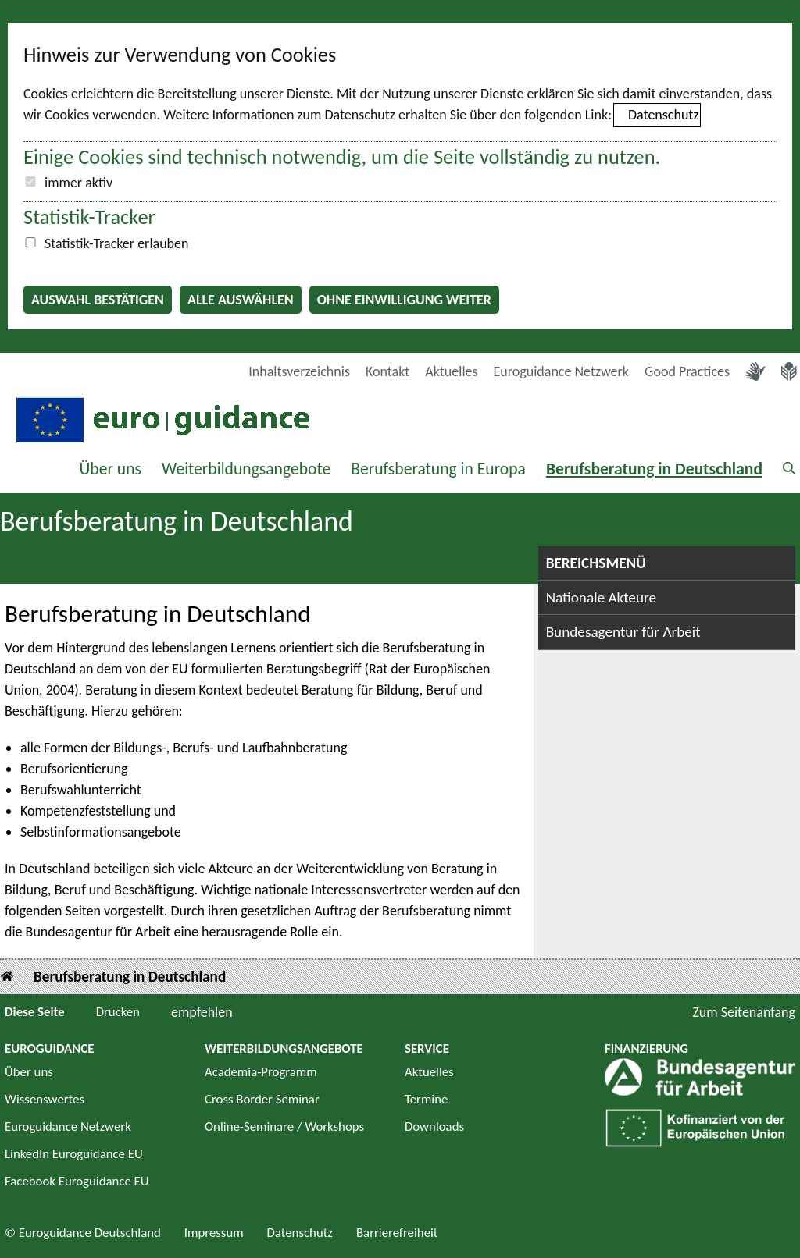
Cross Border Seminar (262, 1099)
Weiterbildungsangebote (246, 468)
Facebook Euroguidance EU (77, 1181)
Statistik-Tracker (89, 216)
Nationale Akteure (601, 597)
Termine (426, 1099)
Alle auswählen (241, 299)
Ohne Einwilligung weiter (404, 299)
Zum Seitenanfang (743, 1012)
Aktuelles (451, 371)
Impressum (214, 1232)
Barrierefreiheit (397, 1232)
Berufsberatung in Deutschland (654, 468)
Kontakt (387, 371)
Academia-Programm (261, 1072)
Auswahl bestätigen (97, 299)
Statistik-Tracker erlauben (116, 243)
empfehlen (202, 1012)
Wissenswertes (44, 1099)
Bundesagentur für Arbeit (623, 632)
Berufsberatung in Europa (438, 468)
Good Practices (687, 371)
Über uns (110, 468)
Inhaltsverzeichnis (299, 371)
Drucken (118, 1012)
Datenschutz (663, 114)
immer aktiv (78, 182)
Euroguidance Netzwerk (562, 371)
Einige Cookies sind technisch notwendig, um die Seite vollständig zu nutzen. (341, 156)
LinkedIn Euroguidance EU (74, 1154)
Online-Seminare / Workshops (284, 1126)
